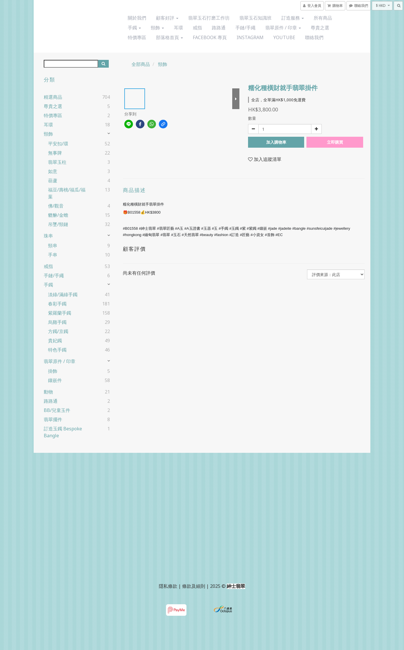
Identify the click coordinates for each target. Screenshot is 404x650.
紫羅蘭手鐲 (59, 313)
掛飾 (52, 371)
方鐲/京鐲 (58, 331)
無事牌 (55, 153)
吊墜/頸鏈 (58, 224)
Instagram (250, 37)
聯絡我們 (314, 37)
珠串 (48, 236)
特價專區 (137, 37)
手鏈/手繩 (245, 27)
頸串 (52, 245)
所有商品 (323, 18)
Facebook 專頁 (210, 37)
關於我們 (137, 18)
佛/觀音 (56, 206)
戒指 (197, 27)
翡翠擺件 (53, 419)
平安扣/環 (58, 143)
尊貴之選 (320, 27)
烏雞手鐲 (57, 322)
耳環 (178, 27)
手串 (52, 255)
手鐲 (134, 27)
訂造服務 (292, 18)
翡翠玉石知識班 (255, 18)
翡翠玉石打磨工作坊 (209, 18)
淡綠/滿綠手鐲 (62, 294)
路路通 (219, 27)
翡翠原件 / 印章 (283, 27)
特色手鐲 (57, 350)
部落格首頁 (169, 37)
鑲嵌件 (55, 380)
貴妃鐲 (55, 340)
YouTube (284, 37)
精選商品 (53, 97)
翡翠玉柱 (57, 162)
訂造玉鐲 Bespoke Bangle (63, 432)
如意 (52, 171)
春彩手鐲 (57, 304)
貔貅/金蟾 (58, 215)
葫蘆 (52, 180)
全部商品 (141, 64)
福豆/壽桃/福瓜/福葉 (66, 193)
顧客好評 (167, 18)
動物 (48, 392)
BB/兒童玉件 (57, 410)
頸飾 (157, 27)
